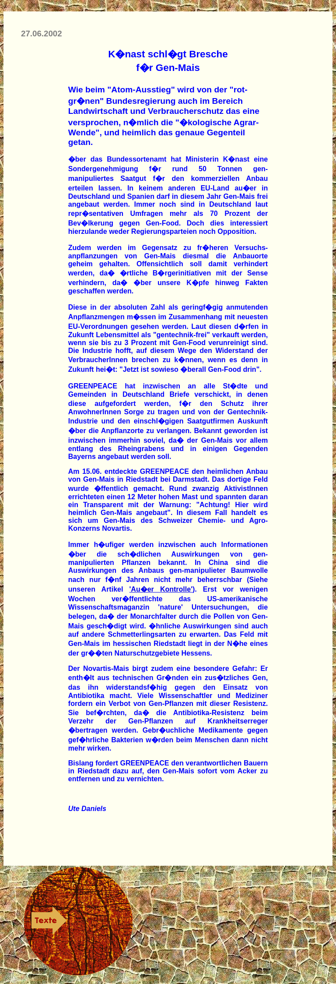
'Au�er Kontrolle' (161, 589)
